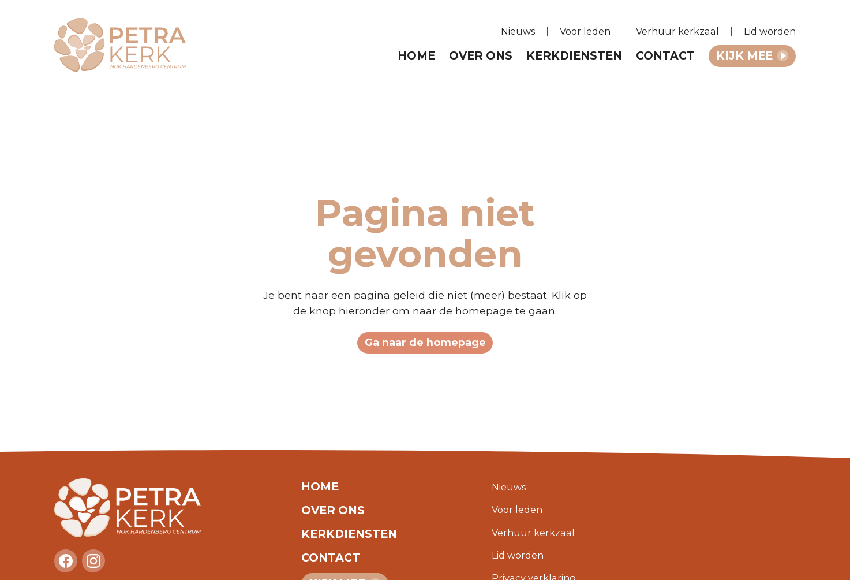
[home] (127, 45)
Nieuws (518, 31)
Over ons (480, 55)
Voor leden (585, 31)
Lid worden (770, 31)
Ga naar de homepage (425, 342)
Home (416, 55)
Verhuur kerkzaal (677, 31)
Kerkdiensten (574, 55)
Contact (665, 55)
